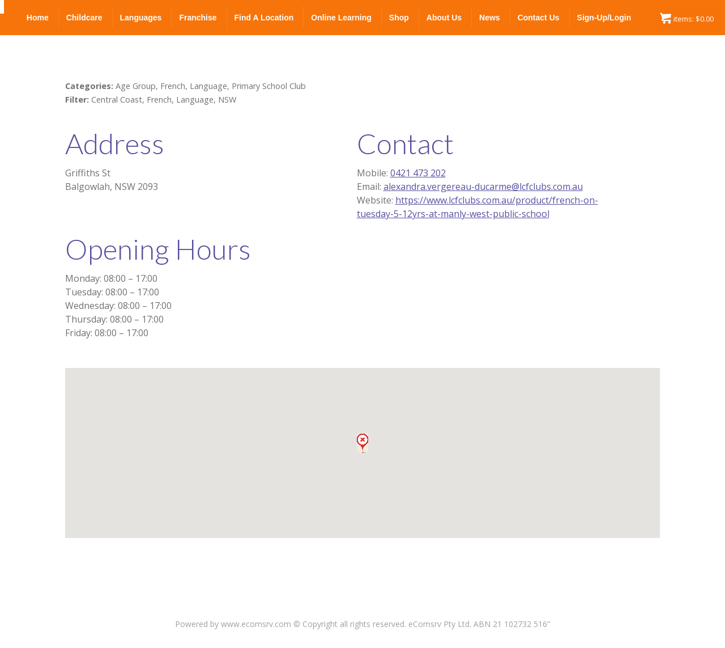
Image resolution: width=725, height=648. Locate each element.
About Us (444, 17)
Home (38, 17)
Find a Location (264, 17)
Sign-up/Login (604, 17)
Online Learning (341, 17)
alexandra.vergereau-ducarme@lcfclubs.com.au (483, 186)
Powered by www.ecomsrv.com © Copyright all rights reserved (289, 624)
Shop (399, 17)
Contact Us (539, 17)
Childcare (84, 17)
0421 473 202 (418, 173)
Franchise (197, 17)
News (489, 17)
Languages (141, 17)
